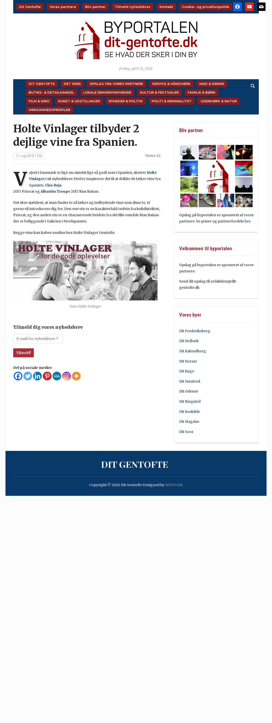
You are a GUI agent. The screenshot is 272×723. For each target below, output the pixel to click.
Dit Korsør (188, 361)
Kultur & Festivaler (159, 92)
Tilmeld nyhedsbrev (133, 7)
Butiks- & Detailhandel (51, 92)
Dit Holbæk (189, 341)
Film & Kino (39, 101)
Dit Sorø (186, 432)
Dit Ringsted (190, 401)
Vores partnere (63, 7)
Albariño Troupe (55, 191)
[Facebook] (18, 376)
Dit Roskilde (189, 411)
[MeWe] (57, 376)
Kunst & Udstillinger (79, 101)
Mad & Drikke (211, 84)
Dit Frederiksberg (194, 331)
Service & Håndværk (171, 84)
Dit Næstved (189, 381)
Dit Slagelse (189, 421)
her (247, 221)
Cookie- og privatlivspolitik (205, 7)
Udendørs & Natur (219, 101)
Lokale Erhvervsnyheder (107, 92)
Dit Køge (186, 371)
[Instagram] (66, 376)
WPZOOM (174, 485)
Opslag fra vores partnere (116, 84)
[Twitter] (27, 376)
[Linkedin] (37, 376)
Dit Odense (188, 391)
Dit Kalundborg (192, 351)
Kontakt (166, 7)
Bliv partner (95, 7)
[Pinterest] (47, 376)
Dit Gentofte (30, 7)
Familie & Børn (201, 92)
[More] (76, 376)
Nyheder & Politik (126, 101)
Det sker (72, 84)
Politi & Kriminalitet (172, 101)
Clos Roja (53, 185)
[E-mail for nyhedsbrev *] (38, 338)
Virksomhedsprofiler (49, 110)
